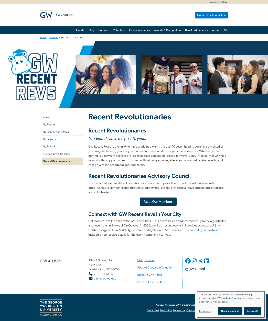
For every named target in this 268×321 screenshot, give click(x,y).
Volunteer (119, 30)
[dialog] (231, 304)
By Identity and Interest (56, 132)
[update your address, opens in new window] (204, 230)
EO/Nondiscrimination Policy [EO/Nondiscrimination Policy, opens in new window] (190, 305)
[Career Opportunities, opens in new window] (151, 282)
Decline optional (230, 311)
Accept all (252, 311)
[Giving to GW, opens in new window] (146, 260)
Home (43, 37)
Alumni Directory (218, 2)
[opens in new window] (188, 263)
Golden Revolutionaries (56, 154)
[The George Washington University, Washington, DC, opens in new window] (51, 307)
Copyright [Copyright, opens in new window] (191, 310)
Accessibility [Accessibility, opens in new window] (166, 310)
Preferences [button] (205, 311)
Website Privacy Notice (234, 298)
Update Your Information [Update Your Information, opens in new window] (211, 15)
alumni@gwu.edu (105, 278)
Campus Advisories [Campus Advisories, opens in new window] (165, 305)
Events (80, 30)
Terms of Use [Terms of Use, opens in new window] (179, 310)
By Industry (49, 139)
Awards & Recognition (167, 30)
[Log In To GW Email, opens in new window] (149, 274)
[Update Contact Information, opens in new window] (155, 267)
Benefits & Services (196, 30)
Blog (91, 30)
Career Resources (139, 30)
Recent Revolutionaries (57, 161)
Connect (103, 30)
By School (49, 146)
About (216, 30)
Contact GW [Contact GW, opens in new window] (153, 310)
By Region (49, 124)
